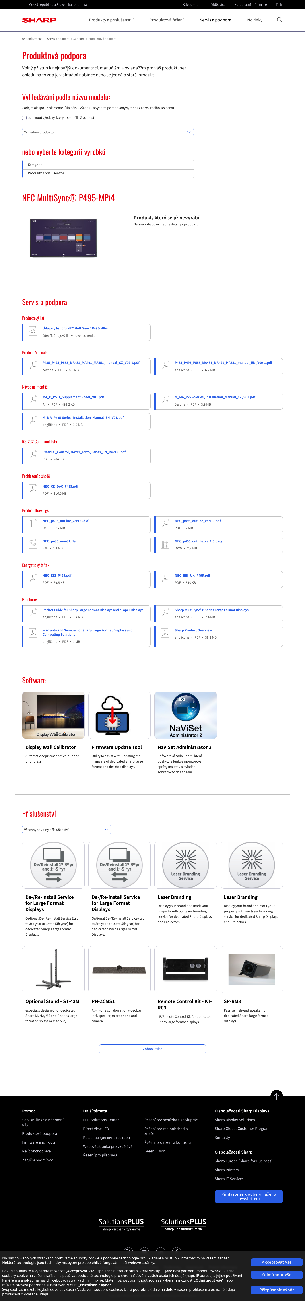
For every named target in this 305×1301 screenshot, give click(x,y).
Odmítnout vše (276, 1274)
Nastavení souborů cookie (98, 1289)
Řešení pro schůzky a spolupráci (171, 1120)
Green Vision (154, 1151)
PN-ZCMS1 (103, 1001)
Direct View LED (96, 1128)
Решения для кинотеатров (106, 1137)
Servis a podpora (216, 20)
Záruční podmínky (37, 1160)
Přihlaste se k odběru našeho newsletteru (248, 1197)
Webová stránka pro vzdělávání (109, 1146)
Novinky (254, 20)
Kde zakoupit (192, 4)
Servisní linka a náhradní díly (42, 1122)
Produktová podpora (39, 1133)
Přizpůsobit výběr (277, 1290)
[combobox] (108, 132)
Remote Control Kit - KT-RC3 (185, 1004)
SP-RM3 (232, 1001)
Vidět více (218, 4)
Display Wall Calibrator (50, 747)
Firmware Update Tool (117, 747)
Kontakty (222, 1137)
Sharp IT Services (229, 1179)
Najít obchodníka (36, 1151)
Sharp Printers (227, 1170)
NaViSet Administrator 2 (185, 747)
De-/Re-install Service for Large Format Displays (49, 903)
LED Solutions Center (101, 1120)
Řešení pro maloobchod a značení (166, 1131)
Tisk (279, 4)
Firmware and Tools (39, 1142)
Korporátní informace (251, 4)
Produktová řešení (167, 20)
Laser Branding (174, 897)
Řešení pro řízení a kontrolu (167, 1142)
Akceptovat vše (277, 1262)
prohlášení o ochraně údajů (25, 1294)
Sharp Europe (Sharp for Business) (243, 1161)
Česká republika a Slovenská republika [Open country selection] (58, 4)
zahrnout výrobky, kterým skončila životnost (61, 118)
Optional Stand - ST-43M (52, 1001)
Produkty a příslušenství (112, 20)
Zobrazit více (152, 1048)
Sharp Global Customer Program (242, 1128)
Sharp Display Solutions (235, 1120)
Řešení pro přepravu (100, 1155)
